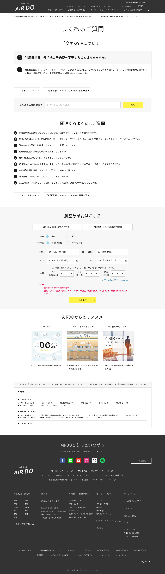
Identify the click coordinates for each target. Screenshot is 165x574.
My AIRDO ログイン (111, 6)
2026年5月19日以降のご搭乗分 (108, 226)
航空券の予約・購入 (50, 501)
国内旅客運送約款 (103, 550)
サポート (24, 391)
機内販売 (99, 507)
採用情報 (110, 471)
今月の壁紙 (144, 460)
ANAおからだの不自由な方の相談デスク (104, 415)
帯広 (15, 514)
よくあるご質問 (25, 399)
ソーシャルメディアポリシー (84, 555)
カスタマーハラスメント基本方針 (109, 475)
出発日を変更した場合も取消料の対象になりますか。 (43, 151)
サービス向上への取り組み (52, 475)
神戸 (26, 510)
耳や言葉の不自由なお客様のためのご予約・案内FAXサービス (62, 415)
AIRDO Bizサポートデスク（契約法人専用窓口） (36, 417)
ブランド (88, 475)
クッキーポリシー (122, 555)
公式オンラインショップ (75, 6)
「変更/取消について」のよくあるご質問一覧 (67, 90)
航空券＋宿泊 (95, 6)
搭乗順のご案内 (74, 510)
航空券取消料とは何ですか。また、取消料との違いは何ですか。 (48, 170)
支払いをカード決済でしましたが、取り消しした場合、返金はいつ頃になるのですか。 (58, 182)
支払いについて (46, 403)
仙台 (26, 500)
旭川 (15, 504)
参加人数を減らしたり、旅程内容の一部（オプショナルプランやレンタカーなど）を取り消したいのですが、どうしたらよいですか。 (80, 139)
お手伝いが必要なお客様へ (78, 507)
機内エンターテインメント (105, 514)
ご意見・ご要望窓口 (27, 423)
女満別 (16, 507)
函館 (15, 517)
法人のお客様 (126, 6)
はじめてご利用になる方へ (50, 508)
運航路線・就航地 (22, 493)
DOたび (99, 527)
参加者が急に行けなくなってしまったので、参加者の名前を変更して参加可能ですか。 (58, 132)
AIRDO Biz (128, 508)
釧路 (15, 510)
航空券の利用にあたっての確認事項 (53, 511)
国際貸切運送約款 (140, 550)
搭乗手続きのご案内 (76, 500)
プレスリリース (97, 471)
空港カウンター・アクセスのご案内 (81, 514)
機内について (103, 403)
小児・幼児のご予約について (114, 280)
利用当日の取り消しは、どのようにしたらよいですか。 (44, 176)
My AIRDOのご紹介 (132, 501)
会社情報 (70, 471)
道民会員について (121, 403)
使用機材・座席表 (102, 504)
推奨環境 (40, 555)
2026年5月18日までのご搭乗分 (57, 226)
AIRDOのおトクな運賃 (24, 523)
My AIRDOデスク (131, 415)
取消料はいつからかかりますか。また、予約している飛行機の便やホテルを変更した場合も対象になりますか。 (70, 163)
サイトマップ (104, 555)
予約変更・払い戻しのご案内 (51, 518)
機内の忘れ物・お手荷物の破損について (74, 417)
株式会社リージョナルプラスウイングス (97, 479)
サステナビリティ (74, 475)
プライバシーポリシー (26, 550)
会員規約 (71, 550)
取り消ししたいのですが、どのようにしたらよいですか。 (45, 157)
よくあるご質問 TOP (28, 90)
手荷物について (86, 403)
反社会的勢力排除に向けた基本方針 (63, 479)
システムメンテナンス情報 (59, 555)
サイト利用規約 (85, 550)
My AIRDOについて (26, 405)
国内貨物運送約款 (122, 550)
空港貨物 (99, 417)
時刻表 (44, 493)
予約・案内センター (27, 415)
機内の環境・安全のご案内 (78, 517)
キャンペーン (130, 493)
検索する (87, 300)
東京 (26, 504)
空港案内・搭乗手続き (79, 493)
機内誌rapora (100, 510)
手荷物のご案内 (74, 504)
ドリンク (99, 500)
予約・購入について (27, 403)
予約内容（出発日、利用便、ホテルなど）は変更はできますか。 (48, 145)
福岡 (26, 514)
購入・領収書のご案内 (49, 514)
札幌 (15, 500)
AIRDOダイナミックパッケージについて (54, 405)
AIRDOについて (57, 471)
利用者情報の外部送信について (51, 550)
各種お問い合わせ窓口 (28, 411)
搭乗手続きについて (66, 403)
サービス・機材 (103, 493)
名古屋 (27, 507)
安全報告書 (82, 471)
